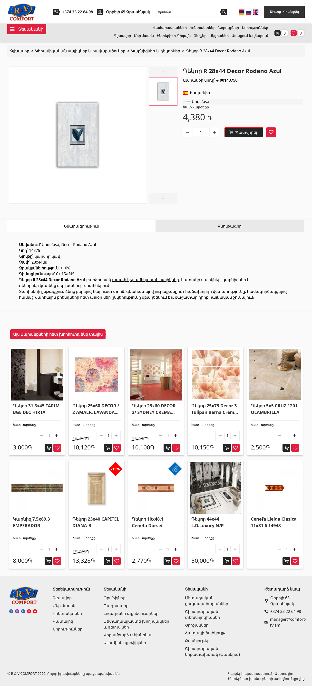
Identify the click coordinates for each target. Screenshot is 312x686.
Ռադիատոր (116, 605)
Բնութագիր (230, 226)
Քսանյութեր (197, 640)
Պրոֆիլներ (115, 597)
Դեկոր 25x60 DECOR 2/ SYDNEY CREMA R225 (154, 409)
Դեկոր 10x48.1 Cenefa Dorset (148, 522)
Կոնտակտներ (202, 28)
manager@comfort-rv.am (283, 622)
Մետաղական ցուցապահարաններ (206, 600)
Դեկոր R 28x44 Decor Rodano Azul (218, 51)
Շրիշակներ (196, 625)
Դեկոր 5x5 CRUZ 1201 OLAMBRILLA (274, 409)
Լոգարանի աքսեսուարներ (131, 613)
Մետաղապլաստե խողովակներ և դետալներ (136, 624)
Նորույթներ (228, 28)
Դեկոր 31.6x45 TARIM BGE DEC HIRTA (36, 409)
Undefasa (200, 101)
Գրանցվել (291, 12)
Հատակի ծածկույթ (204, 633)
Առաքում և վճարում (250, 36)
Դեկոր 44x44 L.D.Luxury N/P (207, 522)
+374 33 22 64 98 (77, 12)
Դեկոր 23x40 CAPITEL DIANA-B (95, 522)
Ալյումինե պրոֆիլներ (125, 642)
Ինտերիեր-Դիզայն (174, 36)
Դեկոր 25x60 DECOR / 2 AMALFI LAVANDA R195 (95, 409)
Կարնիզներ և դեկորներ (155, 51)
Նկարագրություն (81, 226)
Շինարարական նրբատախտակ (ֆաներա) (212, 651)
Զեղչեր (200, 36)
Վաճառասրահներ (170, 28)
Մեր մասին (144, 36)
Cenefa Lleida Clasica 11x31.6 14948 (274, 522)
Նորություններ (255, 28)
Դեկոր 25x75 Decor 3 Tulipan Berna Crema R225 (214, 409)
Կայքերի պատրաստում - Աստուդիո (260, 673)
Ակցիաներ (219, 36)
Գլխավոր (122, 36)
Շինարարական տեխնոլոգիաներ (202, 614)
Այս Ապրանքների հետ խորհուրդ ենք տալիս (58, 334)
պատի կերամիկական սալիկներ (145, 279)
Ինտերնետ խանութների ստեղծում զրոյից (266, 678)
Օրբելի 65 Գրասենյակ (279, 601)
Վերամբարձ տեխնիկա (127, 635)
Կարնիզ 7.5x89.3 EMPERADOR (31, 522)
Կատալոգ (63, 621)
